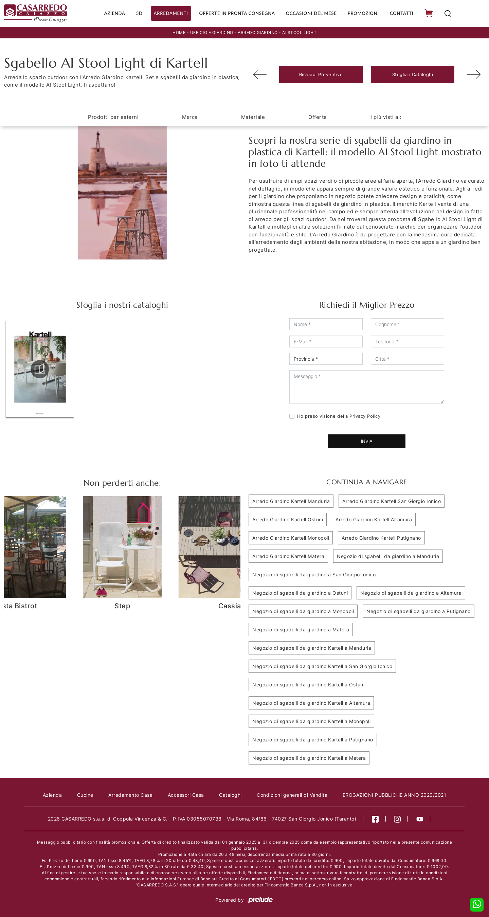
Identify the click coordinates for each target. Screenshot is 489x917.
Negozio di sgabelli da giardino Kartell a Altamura (311, 702)
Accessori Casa (186, 794)
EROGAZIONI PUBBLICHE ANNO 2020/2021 (395, 794)
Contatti (402, 13)
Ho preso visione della (339, 415)
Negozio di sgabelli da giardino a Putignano (418, 610)
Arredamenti (167, 13)
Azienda (111, 13)
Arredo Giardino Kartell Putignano (381, 537)
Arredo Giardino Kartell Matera (288, 555)
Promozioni (363, 13)
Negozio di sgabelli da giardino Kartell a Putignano (312, 739)
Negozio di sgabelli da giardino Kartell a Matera (309, 757)
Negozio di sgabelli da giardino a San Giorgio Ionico (314, 574)
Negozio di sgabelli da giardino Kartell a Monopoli (311, 720)
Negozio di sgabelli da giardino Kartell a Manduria (311, 647)
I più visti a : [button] (385, 116)
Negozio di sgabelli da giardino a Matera (300, 629)
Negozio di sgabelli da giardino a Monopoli (303, 610)
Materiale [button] (253, 116)
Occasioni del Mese (311, 13)
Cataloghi (230, 794)
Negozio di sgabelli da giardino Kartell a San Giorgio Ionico (322, 665)
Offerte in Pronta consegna (235, 13)
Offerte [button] (317, 116)
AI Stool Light (299, 31)
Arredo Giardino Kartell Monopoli (290, 537)
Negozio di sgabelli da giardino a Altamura (410, 592)
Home (179, 31)
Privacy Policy (364, 415)
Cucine (85, 794)
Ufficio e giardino (211, 31)
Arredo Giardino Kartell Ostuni (287, 519)
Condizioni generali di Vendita (292, 794)
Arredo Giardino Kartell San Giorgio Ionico (391, 500)
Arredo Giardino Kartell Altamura (374, 519)
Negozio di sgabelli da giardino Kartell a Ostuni (308, 684)
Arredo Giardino (258, 31)
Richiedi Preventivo (321, 73)
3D (136, 13)
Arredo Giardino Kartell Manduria (291, 500)
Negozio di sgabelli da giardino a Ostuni (300, 592)
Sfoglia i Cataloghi (412, 73)
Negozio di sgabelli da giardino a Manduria (388, 555)
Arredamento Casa (130, 794)
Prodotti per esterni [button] (113, 116)
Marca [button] (190, 116)
